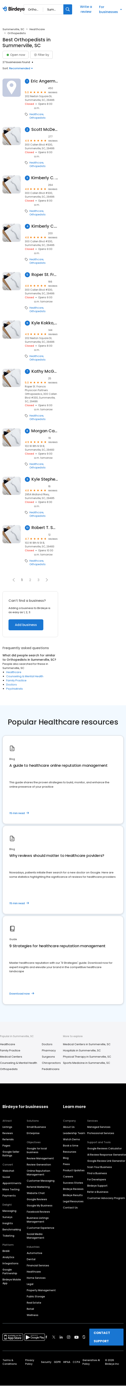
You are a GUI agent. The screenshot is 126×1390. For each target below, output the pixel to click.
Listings (7, 1127)
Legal (30, 1284)
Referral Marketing (38, 1187)
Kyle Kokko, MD (45, 323)
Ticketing (8, 1235)
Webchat (8, 1171)
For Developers (96, 1179)
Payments (9, 1195)
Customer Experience (40, 1228)
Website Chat (36, 1193)
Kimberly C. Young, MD (44, 177)
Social (6, 1177)
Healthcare (37, 29)
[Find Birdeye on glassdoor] (84, 1337)
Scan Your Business (99, 1167)
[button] (47, 580)
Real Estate (34, 1302)
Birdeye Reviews (73, 1189)
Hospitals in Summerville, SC (82, 1050)
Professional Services (100, 1133)
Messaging (9, 1211)
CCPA (76, 1362)
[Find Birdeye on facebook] (46, 1337)
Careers (68, 1176)
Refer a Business (97, 1192)
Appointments (11, 1183)
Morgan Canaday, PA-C (44, 430)
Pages (6, 1145)
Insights (7, 1223)
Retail (30, 1309)
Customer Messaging (41, 1180)
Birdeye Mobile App (11, 1281)
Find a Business (97, 1173)
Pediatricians (50, 1069)
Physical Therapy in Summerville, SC (87, 1057)
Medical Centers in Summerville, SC (86, 1044)
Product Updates (74, 1170)
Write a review (86, 9)
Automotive (34, 1253)
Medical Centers (11, 1057)
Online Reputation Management (38, 1172)
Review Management (40, 1158)
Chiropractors (51, 1063)
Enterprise (33, 1133)
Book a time (70, 1145)
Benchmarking (11, 1229)
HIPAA (66, 1362)
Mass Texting (10, 1189)
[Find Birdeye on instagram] (68, 1337)
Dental (31, 1259)
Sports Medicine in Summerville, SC (86, 1063)
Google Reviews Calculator (104, 1148)
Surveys (7, 1217)
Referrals (8, 1139)
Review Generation (39, 1164)
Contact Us (70, 1207)
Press (66, 1164)
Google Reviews (37, 1199)
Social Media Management (35, 1236)
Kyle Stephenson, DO (45, 479)
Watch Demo (71, 1139)
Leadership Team (74, 1133)
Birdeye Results (73, 1195)
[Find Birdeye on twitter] (53, 1337)
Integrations (10, 1263)
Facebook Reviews (38, 1211)
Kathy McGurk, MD (45, 371)
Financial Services (38, 1265)
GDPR (57, 1362)
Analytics (8, 1257)
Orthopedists (37, 117)
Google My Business (39, 1205)
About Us (69, 1127)
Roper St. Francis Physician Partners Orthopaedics (45, 274)
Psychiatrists (14, 689)
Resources (69, 1152)
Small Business (36, 1127)
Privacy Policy (29, 1362)
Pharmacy (49, 1050)
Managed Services (98, 1127)
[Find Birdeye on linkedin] (61, 1337)
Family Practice (16, 680)
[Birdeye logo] (14, 9)
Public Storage (36, 1296)
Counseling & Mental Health (24, 676)
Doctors (11, 685)
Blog (66, 1158)
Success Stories (73, 1183)
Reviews (7, 1133)
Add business (26, 625)
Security (46, 1362)
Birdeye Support (97, 1185)
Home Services (36, 1278)
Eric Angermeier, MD (44, 81)
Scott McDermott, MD (44, 129)
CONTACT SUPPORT (102, 1337)
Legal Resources (73, 1201)
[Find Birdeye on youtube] (76, 1337)
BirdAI (6, 1251)
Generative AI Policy (91, 1362)
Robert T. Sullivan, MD (45, 527)
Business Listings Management (38, 1219)
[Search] (67, 9)
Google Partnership (9, 1271)
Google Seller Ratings (10, 1153)
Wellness (32, 1315)
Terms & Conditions (9, 1362)
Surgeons (48, 1057)
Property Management (41, 1290)
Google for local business (37, 1150)
